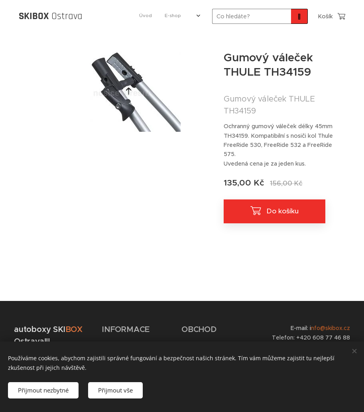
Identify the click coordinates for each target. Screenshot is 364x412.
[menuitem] (106, 16)
